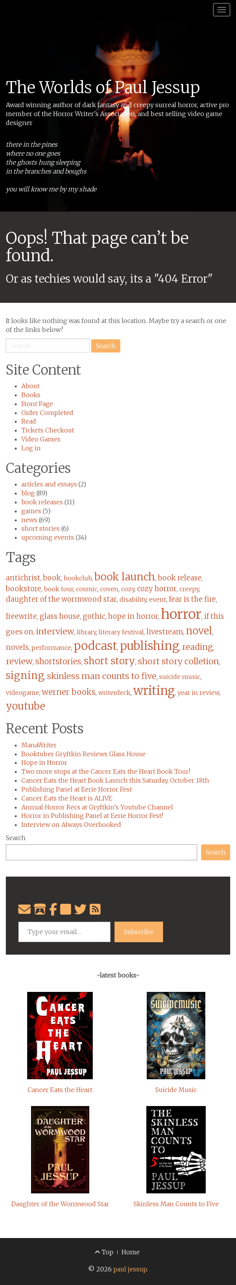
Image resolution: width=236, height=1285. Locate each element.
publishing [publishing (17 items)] (149, 646)
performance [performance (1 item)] (51, 647)
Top (104, 1252)
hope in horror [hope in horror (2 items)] (133, 616)
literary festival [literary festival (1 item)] (121, 632)
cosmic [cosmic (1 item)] (86, 589)
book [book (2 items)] (52, 577)
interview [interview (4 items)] (55, 631)
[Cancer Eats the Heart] (60, 1035)
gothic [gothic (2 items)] (94, 616)
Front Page (37, 404)
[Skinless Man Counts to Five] (176, 1149)
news (29, 520)
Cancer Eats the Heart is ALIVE (66, 798)
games (31, 511)
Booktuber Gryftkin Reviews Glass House (83, 754)
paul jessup (130, 1269)
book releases (42, 502)
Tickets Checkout (47, 430)
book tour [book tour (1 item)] (58, 589)
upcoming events (47, 537)
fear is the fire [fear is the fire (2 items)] (192, 599)
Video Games (41, 439)
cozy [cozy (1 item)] (127, 589)
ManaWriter (39, 745)
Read (28, 421)
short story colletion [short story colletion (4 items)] (178, 661)
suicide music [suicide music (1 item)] (179, 677)
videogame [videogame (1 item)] (22, 692)
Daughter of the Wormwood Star (60, 1204)
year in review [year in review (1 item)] (198, 692)
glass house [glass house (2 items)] (60, 616)
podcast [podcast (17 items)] (95, 646)
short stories (40, 528)
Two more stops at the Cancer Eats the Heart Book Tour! (105, 771)
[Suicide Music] (176, 1035)
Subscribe (139, 932)
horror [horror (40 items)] (181, 614)
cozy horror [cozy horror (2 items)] (157, 588)
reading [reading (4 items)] (197, 647)
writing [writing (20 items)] (154, 690)
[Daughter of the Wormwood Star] (60, 1149)
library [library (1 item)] (86, 632)
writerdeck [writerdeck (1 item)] (114, 692)
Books (30, 395)
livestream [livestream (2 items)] (164, 631)
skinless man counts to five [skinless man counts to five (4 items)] (101, 676)
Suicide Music (176, 1090)
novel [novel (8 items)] (199, 631)
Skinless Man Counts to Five (176, 1204)
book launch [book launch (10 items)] (124, 576)
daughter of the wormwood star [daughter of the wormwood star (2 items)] (61, 599)
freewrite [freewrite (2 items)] (21, 616)
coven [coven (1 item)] (109, 589)
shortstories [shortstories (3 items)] (58, 661)
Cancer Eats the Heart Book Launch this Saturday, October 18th (115, 780)
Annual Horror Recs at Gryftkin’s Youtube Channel (97, 807)
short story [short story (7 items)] (109, 661)
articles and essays (49, 484)
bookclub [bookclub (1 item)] (78, 578)
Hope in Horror (44, 762)
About (30, 386)
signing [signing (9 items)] (25, 675)
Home (130, 1252)
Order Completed (47, 413)
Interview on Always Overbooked (71, 824)
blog (28, 493)
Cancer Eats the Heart (60, 1090)
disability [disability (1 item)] (133, 599)
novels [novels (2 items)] (17, 647)
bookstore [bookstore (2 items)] (23, 588)
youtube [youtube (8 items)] (25, 706)
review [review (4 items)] (19, 661)
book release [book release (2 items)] (179, 577)
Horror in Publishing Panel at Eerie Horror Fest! (92, 816)
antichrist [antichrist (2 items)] (23, 577)
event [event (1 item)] (157, 599)
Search (16, 838)
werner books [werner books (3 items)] (68, 692)
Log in (31, 448)
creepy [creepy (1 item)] (189, 589)
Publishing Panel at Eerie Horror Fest (76, 789)
